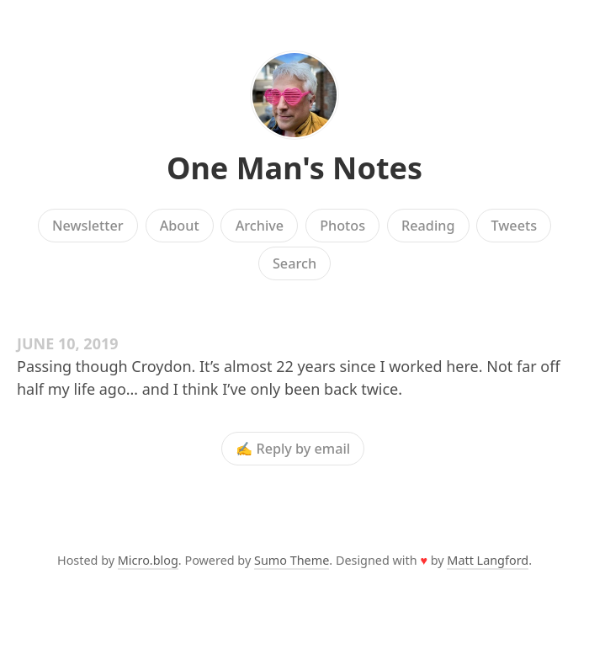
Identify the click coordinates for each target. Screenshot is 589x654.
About (179, 225)
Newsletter (88, 225)
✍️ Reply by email (293, 448)
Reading (427, 225)
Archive (260, 225)
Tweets (514, 225)
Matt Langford (487, 560)
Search (294, 263)
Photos (342, 225)
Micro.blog (148, 560)
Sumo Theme (291, 560)
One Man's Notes (294, 168)
